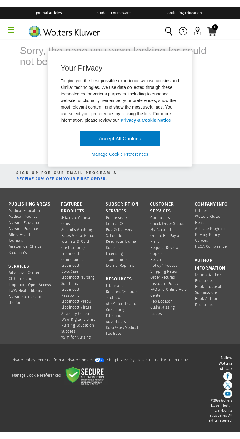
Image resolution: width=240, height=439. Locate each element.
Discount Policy (164, 283)
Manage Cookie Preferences (36, 375)
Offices (201, 210)
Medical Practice (23, 216)
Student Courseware (114, 13)
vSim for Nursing (76, 337)
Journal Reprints (120, 265)
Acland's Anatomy (77, 229)
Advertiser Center (24, 273)
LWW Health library (25, 291)
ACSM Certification (122, 303)
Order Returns (162, 277)
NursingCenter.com (25, 297)
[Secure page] (86, 375)
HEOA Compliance (211, 246)
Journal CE (115, 224)
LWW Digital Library (78, 319)
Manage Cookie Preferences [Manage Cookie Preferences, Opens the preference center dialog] (120, 154)
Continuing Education (183, 13)
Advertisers (116, 321)
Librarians (115, 286)
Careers (201, 240)
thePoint (16, 302)
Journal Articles (49, 13)
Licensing (114, 253)
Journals (16, 240)
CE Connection (22, 278)
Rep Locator (161, 301)
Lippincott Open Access (30, 285)
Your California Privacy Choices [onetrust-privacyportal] (71, 360)
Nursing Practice (23, 229)
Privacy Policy (207, 234)
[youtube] (227, 393)
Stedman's (18, 253)
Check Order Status (167, 224)
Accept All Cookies (120, 138)
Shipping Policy (121, 360)
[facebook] (227, 376)
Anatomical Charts (25, 246)
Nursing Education (25, 223)
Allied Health (20, 234)
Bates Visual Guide (77, 235)
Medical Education (25, 210)
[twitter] (227, 385)
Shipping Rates (163, 271)
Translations (117, 259)
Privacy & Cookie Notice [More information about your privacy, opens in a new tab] (146, 120)
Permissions (117, 218)
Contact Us (160, 218)
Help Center (179, 360)
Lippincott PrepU (76, 301)
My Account (160, 229)
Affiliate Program (210, 229)
